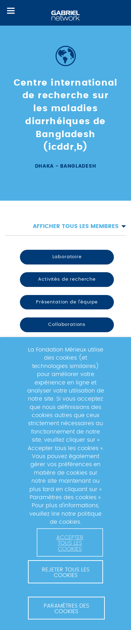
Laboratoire (67, 256)
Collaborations (67, 324)
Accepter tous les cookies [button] (69, 543)
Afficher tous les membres (79, 226)
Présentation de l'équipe (67, 302)
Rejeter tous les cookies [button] (65, 572)
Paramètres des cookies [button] (66, 608)
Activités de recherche (66, 279)
